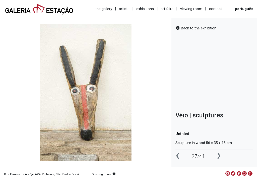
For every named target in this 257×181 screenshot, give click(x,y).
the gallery (103, 9)
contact (215, 9)
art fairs (167, 9)
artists (124, 9)
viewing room (191, 9)
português (244, 9)
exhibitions (145, 9)
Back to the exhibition (195, 28)
